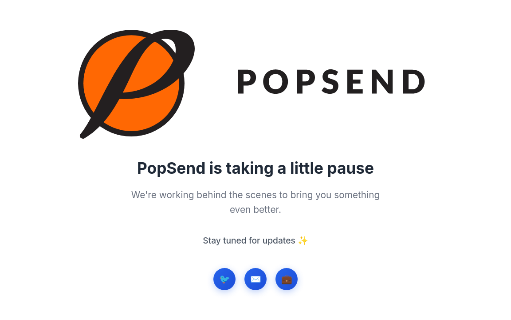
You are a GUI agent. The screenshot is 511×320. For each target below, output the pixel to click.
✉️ (255, 279)
